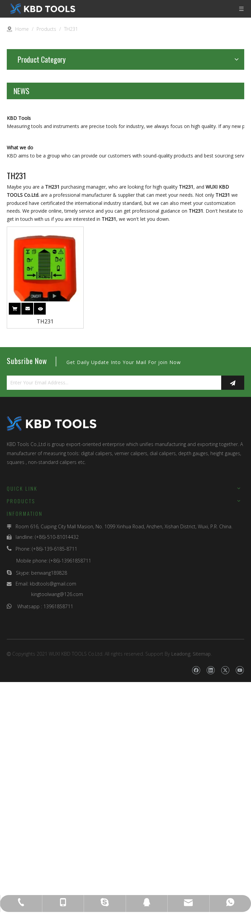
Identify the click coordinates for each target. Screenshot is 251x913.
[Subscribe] (232, 595)
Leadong (180, 866)
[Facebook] (196, 882)
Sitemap (202, 866)
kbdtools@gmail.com (53, 795)
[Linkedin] (210, 882)
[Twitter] (225, 882)
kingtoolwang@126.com (57, 806)
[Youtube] (239, 882)
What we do (20, 359)
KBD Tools (19, 224)
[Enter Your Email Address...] (112, 595)
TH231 (45, 533)
